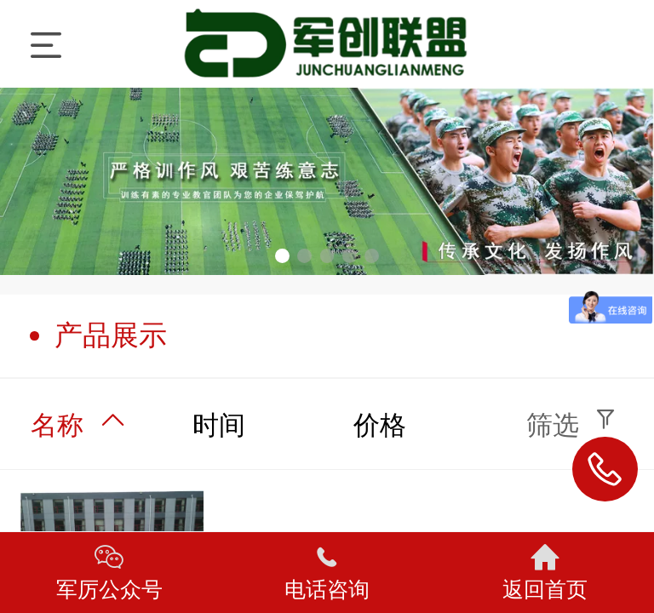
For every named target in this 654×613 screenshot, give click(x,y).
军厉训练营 (328, 43)
